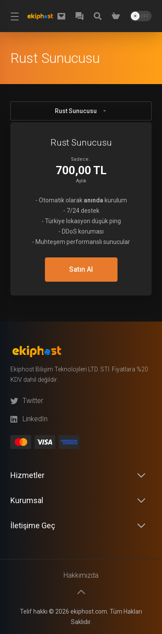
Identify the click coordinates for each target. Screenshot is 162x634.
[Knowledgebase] (99, 16)
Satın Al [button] (81, 269)
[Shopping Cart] (117, 16)
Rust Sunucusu (81, 110)
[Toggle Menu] (13, 16)
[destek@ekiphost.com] (63, 16)
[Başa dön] (81, 592)
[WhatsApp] (81, 16)
